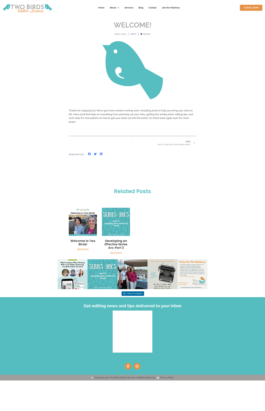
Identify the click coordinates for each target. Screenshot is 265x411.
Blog (141, 7)
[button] (89, 154)
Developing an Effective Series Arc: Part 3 (116, 244)
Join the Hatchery (171, 7)
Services (129, 7)
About (114, 7)
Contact (153, 7)
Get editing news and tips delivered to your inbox (133, 305)
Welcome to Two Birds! (82, 242)
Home (101, 7)
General (146, 34)
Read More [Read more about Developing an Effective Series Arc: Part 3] (116, 253)
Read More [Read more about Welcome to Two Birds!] (83, 249)
